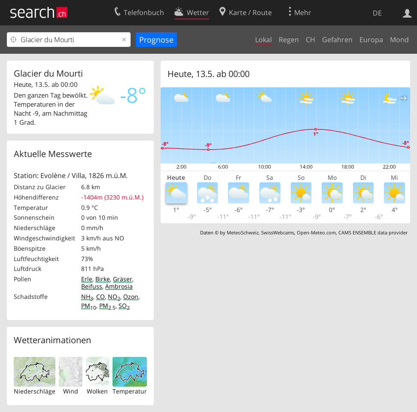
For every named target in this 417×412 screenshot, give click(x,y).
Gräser (122, 279)
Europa (371, 39)
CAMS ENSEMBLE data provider (373, 232)
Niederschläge (34, 391)
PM (88, 305)
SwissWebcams (277, 232)
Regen (289, 39)
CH (310, 39)
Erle (86, 279)
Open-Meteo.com (316, 232)
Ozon (130, 296)
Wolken (97, 391)
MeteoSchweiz (243, 232)
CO (100, 296)
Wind (70, 391)
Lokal (263, 39)
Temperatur (130, 391)
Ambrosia (119, 286)
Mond (399, 39)
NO (114, 296)
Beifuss (91, 286)
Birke (102, 279)
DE (377, 13)
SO (124, 305)
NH (87, 296)
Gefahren (337, 39)
